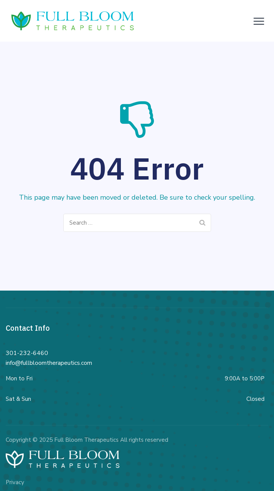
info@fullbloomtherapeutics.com (49, 363)
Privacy (15, 482)
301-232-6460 (27, 353)
